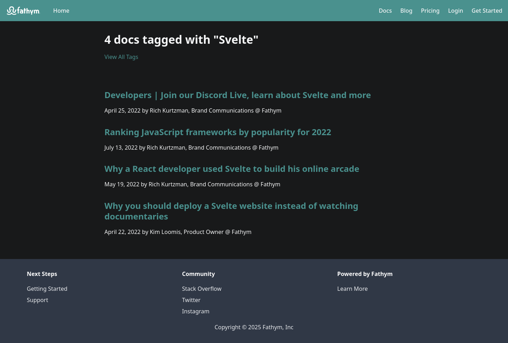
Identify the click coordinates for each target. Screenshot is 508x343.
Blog (406, 10)
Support (37, 300)
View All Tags (121, 57)
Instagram (196, 311)
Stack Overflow (202, 289)
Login (455, 10)
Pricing (430, 10)
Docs (385, 10)
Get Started (487, 10)
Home (61, 10)
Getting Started (47, 289)
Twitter (191, 300)
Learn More (352, 289)
